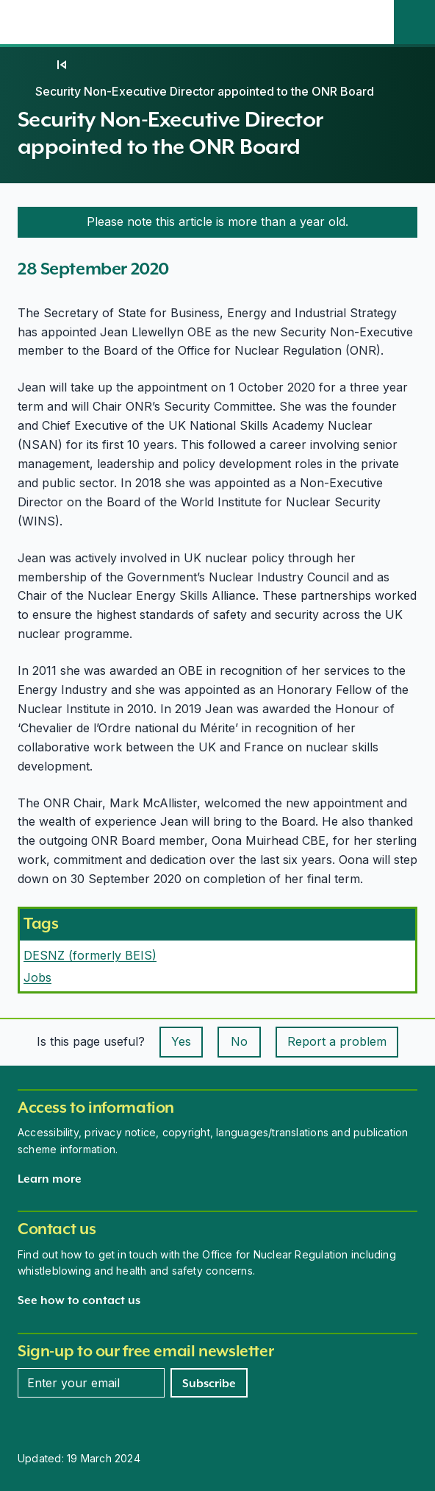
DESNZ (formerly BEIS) (90, 955)
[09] (61, 64)
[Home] (32, 64)
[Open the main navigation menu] (373, 22)
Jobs (37, 977)
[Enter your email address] (91, 1383)
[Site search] (414, 22)
